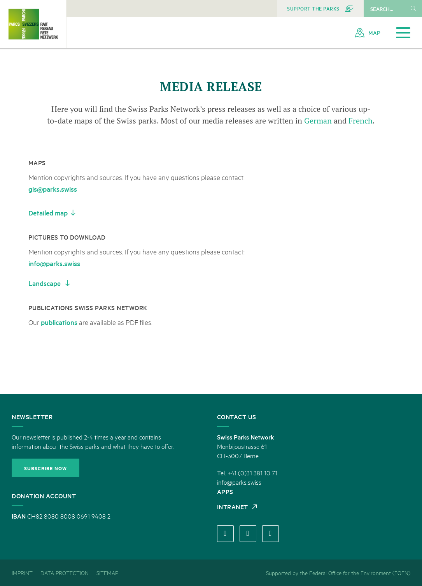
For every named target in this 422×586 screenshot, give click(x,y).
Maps (37, 162)
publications (59, 322)
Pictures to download (67, 237)
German (319, 120)
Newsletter (32, 416)
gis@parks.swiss (52, 188)
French (360, 120)
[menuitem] (320, 8)
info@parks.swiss (54, 263)
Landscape (45, 283)
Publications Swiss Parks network (87, 307)
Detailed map (48, 212)
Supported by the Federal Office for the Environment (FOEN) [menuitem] (338, 572)
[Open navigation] (403, 33)
